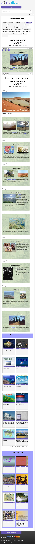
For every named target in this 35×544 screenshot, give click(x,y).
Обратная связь (19, 540)
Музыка (21, 27)
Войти (31, 14)
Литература (5, 27)
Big (12, 2)
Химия (10, 33)
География (29, 22)
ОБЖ (12, 29)
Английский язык (10, 22)
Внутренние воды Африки (8, 504)
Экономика (5, 36)
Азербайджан (18, 386)
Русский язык (11, 31)
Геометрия (5, 24)
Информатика (21, 24)
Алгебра (4, 22)
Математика (11, 27)
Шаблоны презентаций (17, 33)
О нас (3, 540)
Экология (25, 33)
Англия (17, 368)
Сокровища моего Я (7, 467)
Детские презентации (12, 24)
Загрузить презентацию (11, 7)
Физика (22, 31)
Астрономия (18, 22)
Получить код (6, 48)
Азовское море (6, 368)
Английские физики (20, 350)
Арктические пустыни (20, 404)
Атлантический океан (7, 386)
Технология (17, 31)
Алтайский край (6, 404)
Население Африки (6, 522)
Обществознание (18, 29)
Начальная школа (6, 29)
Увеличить (29, 48)
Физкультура (27, 31)
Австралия (5, 440)
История (26, 24)
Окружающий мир (26, 29)
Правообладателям (10, 540)
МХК (26, 27)
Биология (23, 22)
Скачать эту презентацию (17, 45)
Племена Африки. (19, 486)
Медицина (17, 27)
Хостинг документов (11, 542)
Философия (5, 33)
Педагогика (5, 31)
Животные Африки (6, 486)
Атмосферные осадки (7, 350)
